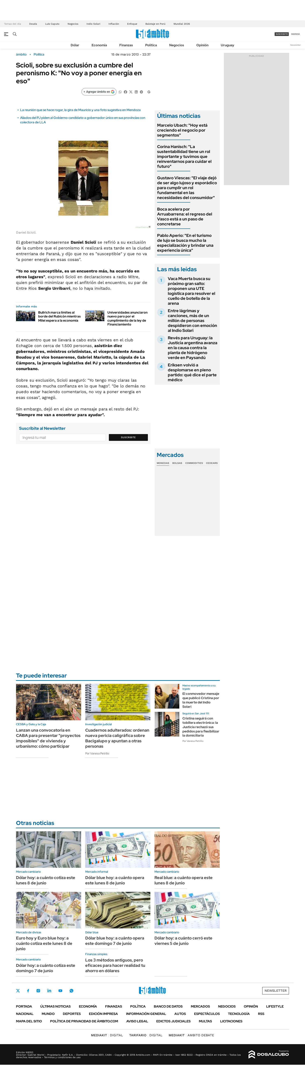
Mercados (200, 1006)
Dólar (75, 45)
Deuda (33, 23)
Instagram (38, 991)
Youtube (60, 990)
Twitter (18, 990)
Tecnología (239, 1014)
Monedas (163, 463)
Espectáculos (207, 1014)
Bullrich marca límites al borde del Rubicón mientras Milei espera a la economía (59, 316)
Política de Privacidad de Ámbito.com (84, 1021)
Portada (24, 1006)
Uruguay (227, 45)
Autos (180, 1014)
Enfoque (132, 23)
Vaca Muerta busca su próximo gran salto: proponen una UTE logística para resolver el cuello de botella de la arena (191, 291)
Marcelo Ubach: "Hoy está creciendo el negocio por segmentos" (182, 130)
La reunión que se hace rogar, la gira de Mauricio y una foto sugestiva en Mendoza (80, 110)
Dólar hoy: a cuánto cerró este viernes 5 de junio (183, 940)
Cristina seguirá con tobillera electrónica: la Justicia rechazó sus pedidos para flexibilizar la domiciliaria (200, 727)
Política (151, 45)
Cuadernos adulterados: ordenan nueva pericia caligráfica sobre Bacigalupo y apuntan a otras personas (117, 738)
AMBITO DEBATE (191, 1035)
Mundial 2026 (182, 23)
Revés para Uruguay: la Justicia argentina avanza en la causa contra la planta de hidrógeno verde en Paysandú (192, 347)
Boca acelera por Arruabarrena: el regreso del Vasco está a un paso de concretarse (184, 216)
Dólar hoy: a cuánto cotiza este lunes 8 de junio (45, 880)
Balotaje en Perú (155, 23)
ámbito (21, 54)
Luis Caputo (52, 23)
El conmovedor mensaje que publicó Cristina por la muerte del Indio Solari (200, 700)
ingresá (295, 34)
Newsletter (295, 45)
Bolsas (177, 463)
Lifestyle (275, 1006)
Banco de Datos (168, 1006)
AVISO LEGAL (137, 1021)
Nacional (24, 1014)
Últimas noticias (55, 1006)
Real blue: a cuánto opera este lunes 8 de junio (183, 880)
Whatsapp (71, 991)
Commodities (194, 463)
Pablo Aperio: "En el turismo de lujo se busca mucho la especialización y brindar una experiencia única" (185, 243)
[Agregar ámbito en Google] (99, 91)
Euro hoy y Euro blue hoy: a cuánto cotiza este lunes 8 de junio (44, 943)
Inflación (113, 23)
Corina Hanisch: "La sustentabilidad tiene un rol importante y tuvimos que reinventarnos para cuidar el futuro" (184, 156)
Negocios (73, 23)
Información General (146, 1014)
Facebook (28, 991)
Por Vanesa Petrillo (97, 753)
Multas (205, 1021)
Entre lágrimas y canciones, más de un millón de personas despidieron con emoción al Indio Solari (192, 320)
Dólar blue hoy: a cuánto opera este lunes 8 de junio (114, 880)
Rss (261, 1014)
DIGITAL (107, 1035)
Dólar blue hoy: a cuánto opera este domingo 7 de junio (114, 940)
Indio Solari (93, 23)
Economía (99, 45)
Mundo (48, 1014)
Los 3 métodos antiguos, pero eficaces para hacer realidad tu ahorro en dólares (115, 965)
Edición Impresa (103, 1014)
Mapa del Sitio (29, 1021)
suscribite (282, 34)
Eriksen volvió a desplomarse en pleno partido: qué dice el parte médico (192, 372)
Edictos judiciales (173, 1021)
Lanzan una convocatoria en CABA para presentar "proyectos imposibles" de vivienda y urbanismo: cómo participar (48, 738)
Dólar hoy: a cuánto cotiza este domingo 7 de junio (45, 968)
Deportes (72, 1014)
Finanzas (126, 45)
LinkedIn (49, 991)
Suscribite (128, 437)
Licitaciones (231, 1021)
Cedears (212, 463)
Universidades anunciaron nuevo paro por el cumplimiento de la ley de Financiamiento (127, 318)
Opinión (202, 45)
